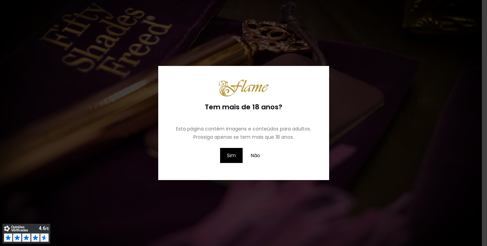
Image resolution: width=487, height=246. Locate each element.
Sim (231, 155)
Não (255, 155)
